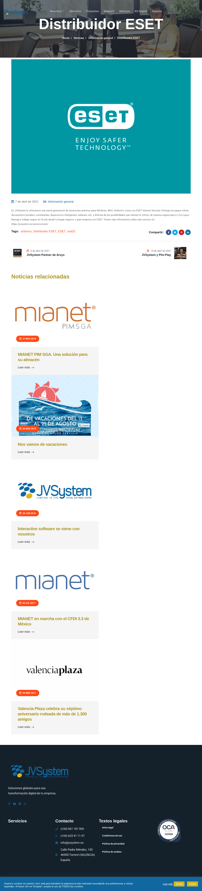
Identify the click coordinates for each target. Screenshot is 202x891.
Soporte (158, 10)
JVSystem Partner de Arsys (45, 255)
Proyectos (91, 10)
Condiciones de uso (112, 835)
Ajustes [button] (179, 884)
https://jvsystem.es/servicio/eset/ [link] (29, 224)
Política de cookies (112, 851)
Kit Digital (141, 10)
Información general (101, 38)
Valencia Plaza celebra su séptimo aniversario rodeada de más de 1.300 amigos (52, 714)
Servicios (74, 10)
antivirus (26, 231)
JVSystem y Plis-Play (156, 255)
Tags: (15, 231)
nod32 (71, 231)
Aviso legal (107, 827)
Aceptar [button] (192, 884)
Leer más (26, 367)
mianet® (109, 10)
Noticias (125, 10)
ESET (62, 231)
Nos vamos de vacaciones (42, 444)
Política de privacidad (113, 843)
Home (65, 38)
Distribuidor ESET (44, 231)
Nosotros (54, 10)
